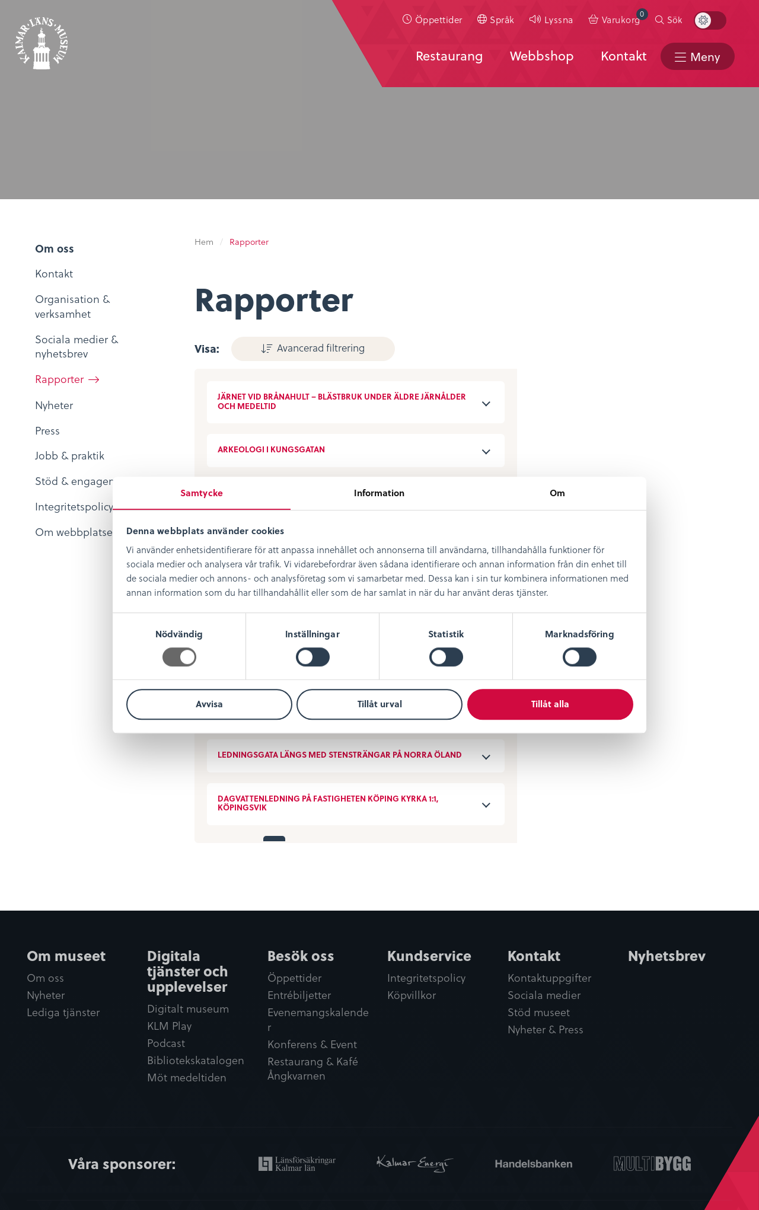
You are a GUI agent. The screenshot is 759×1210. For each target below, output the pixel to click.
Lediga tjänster (63, 1012)
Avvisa (209, 704)
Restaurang (447, 57)
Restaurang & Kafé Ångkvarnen (312, 1069)
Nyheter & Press (545, 1029)
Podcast (166, 1043)
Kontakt (622, 57)
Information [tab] (379, 492)
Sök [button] (679, 21)
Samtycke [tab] (201, 492)
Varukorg (630, 19)
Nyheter (46, 994)
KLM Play (169, 1025)
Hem (203, 241)
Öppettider (443, 21)
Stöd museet (539, 1012)
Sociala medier (544, 994)
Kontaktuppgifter (549, 977)
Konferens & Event (312, 1044)
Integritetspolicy (426, 977)
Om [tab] (557, 492)
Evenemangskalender (318, 1020)
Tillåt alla (550, 704)
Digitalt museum (188, 1008)
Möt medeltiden (187, 1077)
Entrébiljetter (299, 994)
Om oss (45, 977)
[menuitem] (437, 21)
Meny (704, 58)
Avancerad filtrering (305, 347)
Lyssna (563, 21)
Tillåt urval (380, 704)
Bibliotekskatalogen (195, 1060)
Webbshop (540, 57)
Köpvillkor (411, 994)
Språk (507, 21)
